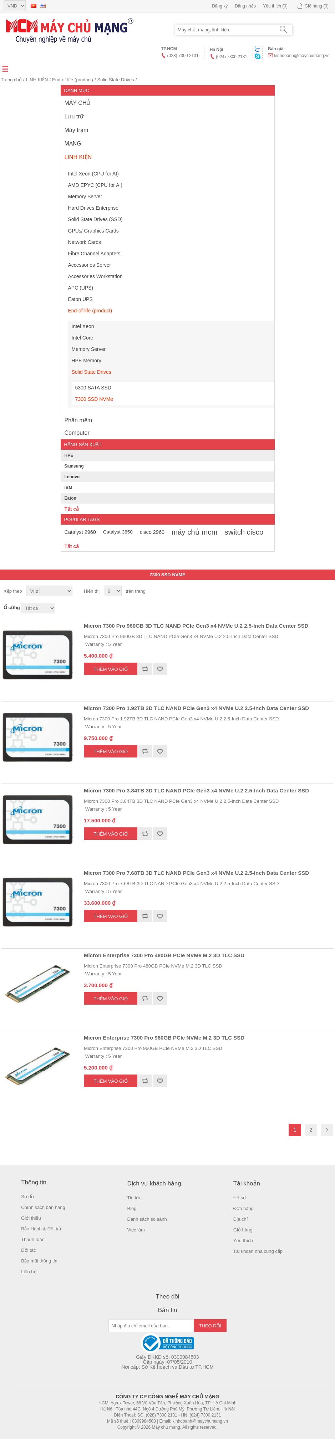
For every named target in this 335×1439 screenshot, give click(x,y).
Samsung (74, 466)
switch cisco (244, 532)
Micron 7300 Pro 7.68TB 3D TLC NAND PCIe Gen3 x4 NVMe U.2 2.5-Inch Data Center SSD (196, 873)
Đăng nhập (245, 6)
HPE (69, 455)
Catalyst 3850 (118, 532)
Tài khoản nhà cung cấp (258, 1251)
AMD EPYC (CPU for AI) (95, 185)
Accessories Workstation (95, 276)
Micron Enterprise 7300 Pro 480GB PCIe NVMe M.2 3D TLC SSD (164, 955)
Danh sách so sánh (147, 1219)
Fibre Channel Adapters (94, 253)
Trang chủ (11, 79)
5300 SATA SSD (93, 388)
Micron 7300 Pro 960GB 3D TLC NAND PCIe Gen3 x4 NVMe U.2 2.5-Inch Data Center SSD (196, 626)
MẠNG (73, 144)
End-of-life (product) (72, 79)
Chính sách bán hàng (43, 1207)
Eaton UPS (80, 299)
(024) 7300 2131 (231, 56)
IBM (68, 487)
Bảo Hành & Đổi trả (41, 1228)
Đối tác (28, 1250)
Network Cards (84, 242)
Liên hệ (28, 1271)
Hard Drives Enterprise (93, 208)
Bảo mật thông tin (39, 1261)
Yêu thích (243, 1240)
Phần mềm (78, 420)
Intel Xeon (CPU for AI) (93, 174)
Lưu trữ (74, 116)
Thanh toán (33, 1239)
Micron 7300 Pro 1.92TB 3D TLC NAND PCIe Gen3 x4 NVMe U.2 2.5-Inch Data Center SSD (196, 708)
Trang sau (327, 1130)
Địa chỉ (240, 1219)
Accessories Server (89, 265)
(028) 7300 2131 (183, 55)
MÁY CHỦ (78, 103)
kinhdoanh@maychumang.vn (302, 55)
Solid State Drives (115, 79)
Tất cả (72, 509)
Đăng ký (220, 6)
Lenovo (72, 476)
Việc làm (136, 1230)
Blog (132, 1208)
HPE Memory (86, 360)
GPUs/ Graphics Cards (93, 231)
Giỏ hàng (243, 1230)
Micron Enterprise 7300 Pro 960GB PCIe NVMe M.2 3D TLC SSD (164, 1038)
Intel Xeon (83, 326)
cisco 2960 (152, 532)
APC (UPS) (80, 288)
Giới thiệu (31, 1218)
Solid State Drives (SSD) (95, 219)
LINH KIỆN (37, 79)
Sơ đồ (27, 1196)
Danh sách (327, 591)
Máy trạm (76, 130)
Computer (77, 433)
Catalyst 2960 (80, 532)
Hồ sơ (239, 1197)
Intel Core (82, 338)
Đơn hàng (243, 1208)
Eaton (70, 498)
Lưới (314, 591)
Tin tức (134, 1197)
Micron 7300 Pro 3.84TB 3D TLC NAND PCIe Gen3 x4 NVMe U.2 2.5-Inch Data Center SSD (196, 790)
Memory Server (85, 196)
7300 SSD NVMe (94, 399)
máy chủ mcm (195, 532)
